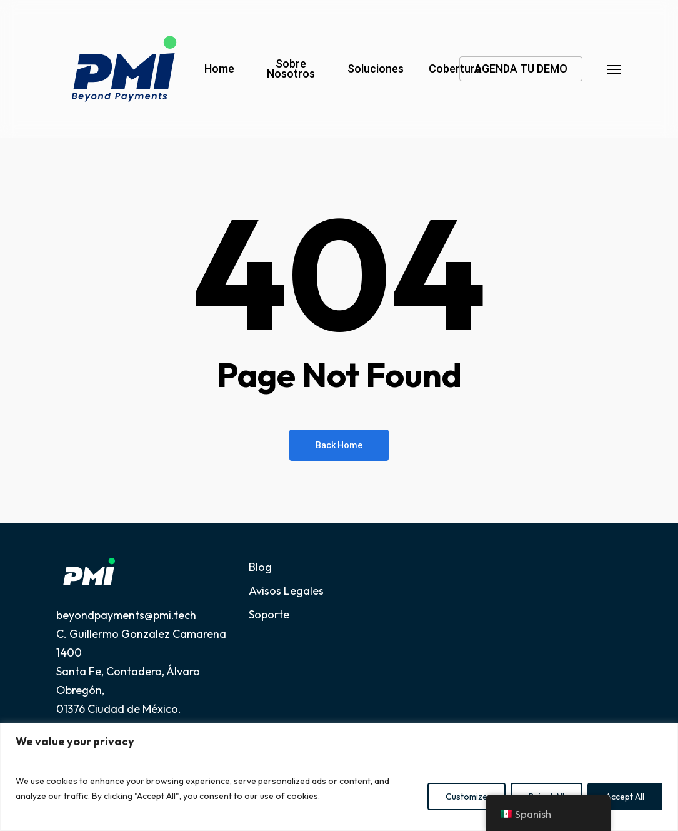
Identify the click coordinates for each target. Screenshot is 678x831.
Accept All (625, 796)
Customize (466, 796)
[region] (339, 777)
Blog (260, 567)
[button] (614, 69)
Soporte (269, 614)
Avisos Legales (286, 590)
